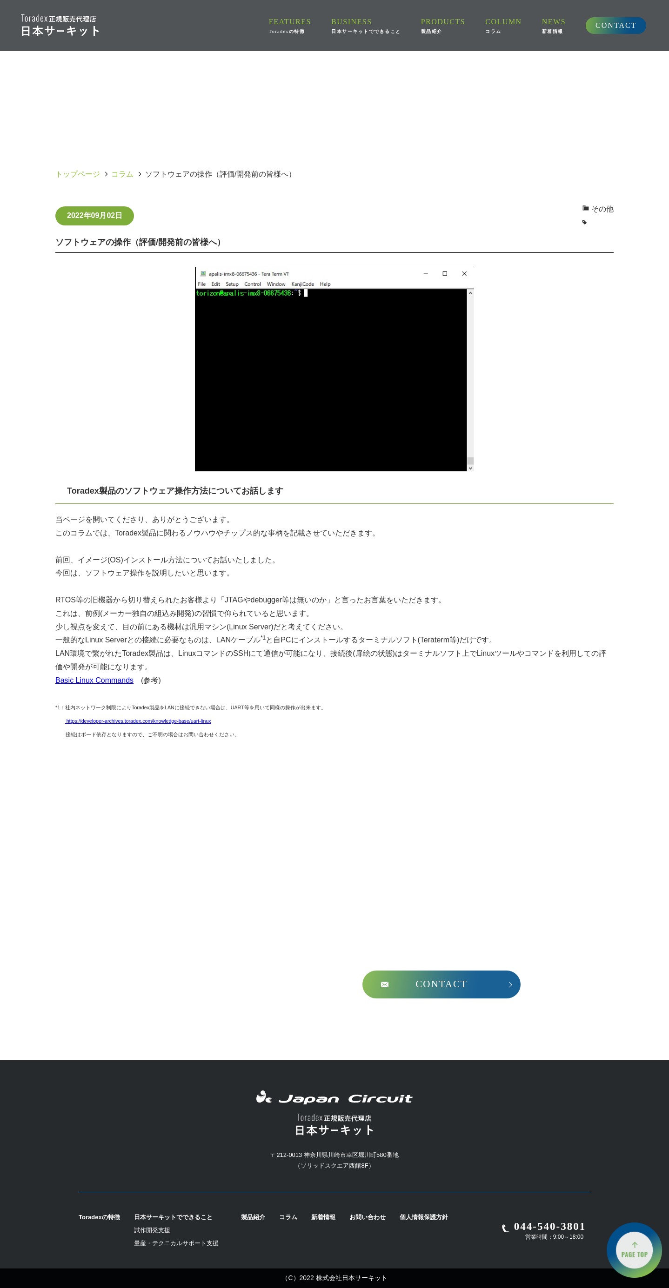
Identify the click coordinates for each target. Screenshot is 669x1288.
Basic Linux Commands (94, 680)
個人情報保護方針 (424, 1217)
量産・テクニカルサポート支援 (176, 1243)
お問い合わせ (367, 1217)
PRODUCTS (362, 25)
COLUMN (416, 25)
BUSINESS (288, 25)
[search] (597, 26)
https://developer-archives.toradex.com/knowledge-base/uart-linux (138, 721)
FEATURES (215, 26)
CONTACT (523, 25)
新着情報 (323, 1217)
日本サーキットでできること (173, 1217)
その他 (602, 209)
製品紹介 (253, 1217)
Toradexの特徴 (99, 1217)
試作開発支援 (152, 1230)
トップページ (77, 174)
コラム (122, 174)
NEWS (462, 25)
